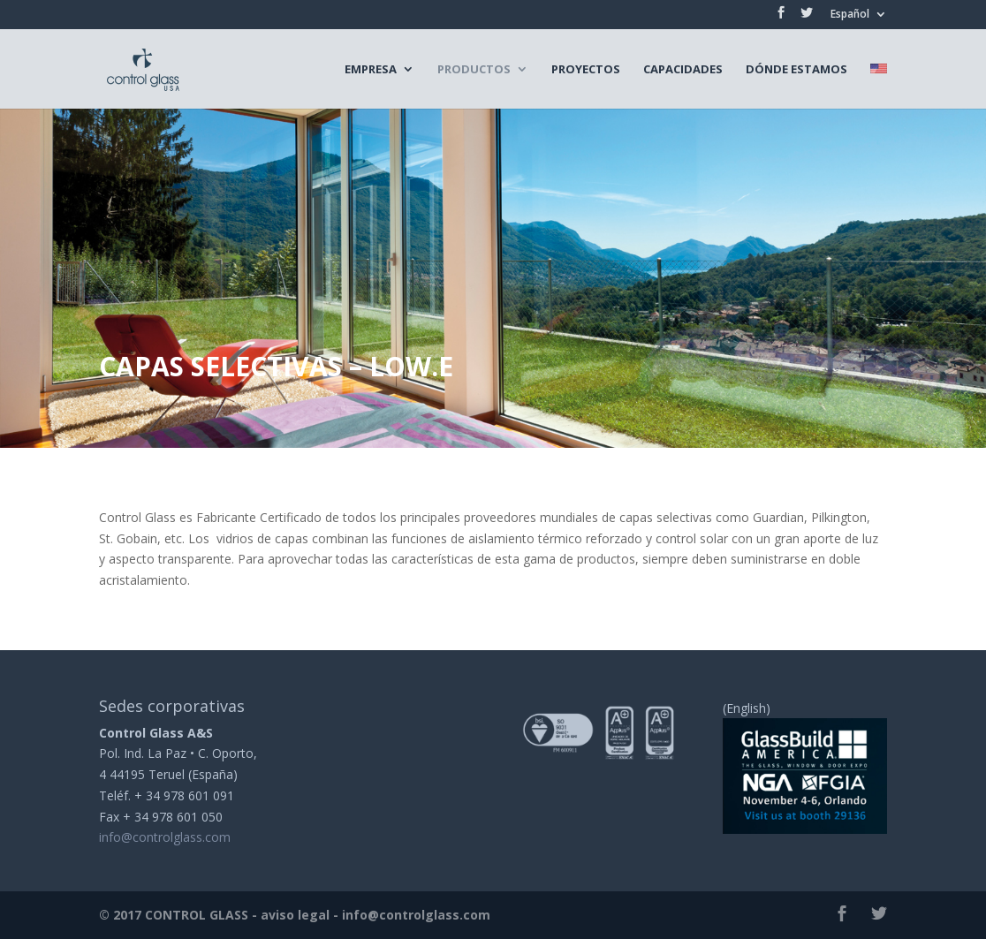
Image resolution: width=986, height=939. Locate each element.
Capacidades (683, 70)
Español (850, 15)
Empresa (371, 70)
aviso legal (295, 914)
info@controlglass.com (165, 837)
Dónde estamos (796, 70)
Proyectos (585, 70)
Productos (474, 70)
